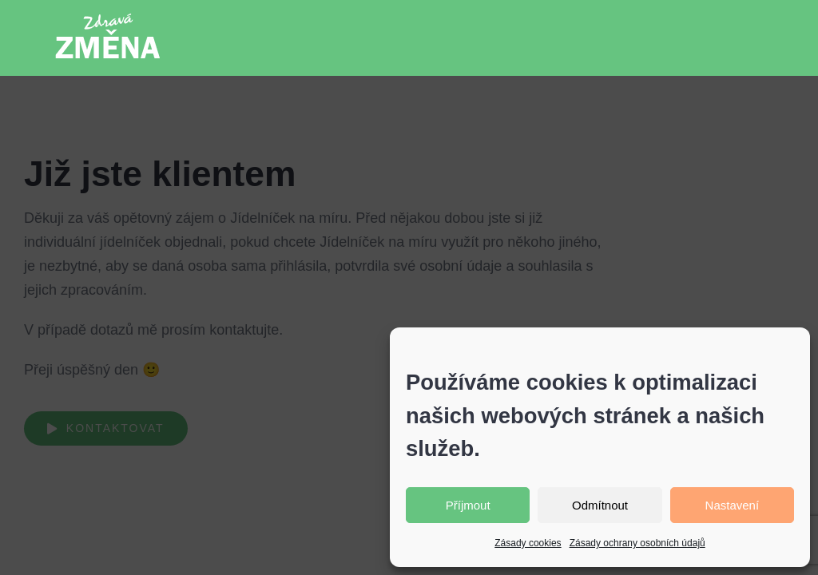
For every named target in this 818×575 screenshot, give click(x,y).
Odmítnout (600, 505)
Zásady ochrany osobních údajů (637, 543)
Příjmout (468, 505)
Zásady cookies (527, 543)
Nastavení (732, 505)
